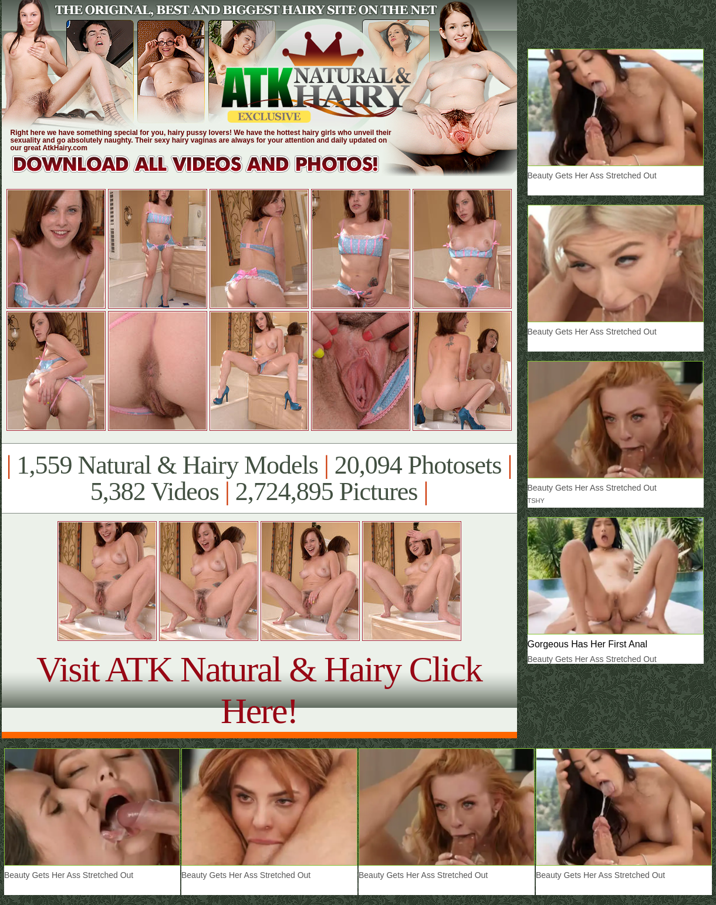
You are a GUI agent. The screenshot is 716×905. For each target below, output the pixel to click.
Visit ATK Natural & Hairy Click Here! (259, 690)
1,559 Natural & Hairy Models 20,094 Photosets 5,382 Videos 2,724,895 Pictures (259, 478)
